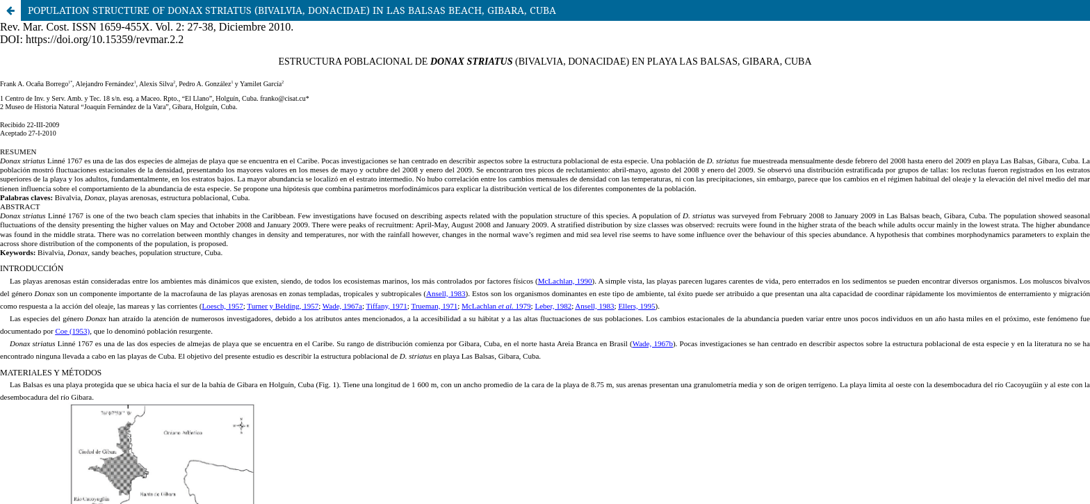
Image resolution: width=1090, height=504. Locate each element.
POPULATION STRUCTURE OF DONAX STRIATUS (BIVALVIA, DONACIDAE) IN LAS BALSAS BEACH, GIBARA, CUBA (292, 10)
